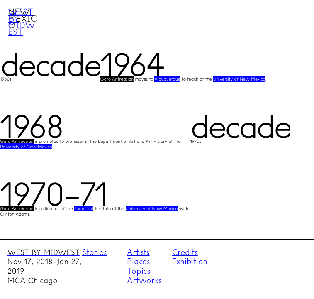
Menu (291, 22)
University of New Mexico (239, 79)
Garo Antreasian (117, 79)
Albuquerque (167, 79)
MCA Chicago (32, 280)
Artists (138, 252)
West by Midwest (21, 21)
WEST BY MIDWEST (43, 252)
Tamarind (83, 208)
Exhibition (190, 261)
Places (138, 261)
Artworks (144, 280)
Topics (139, 271)
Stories (94, 252)
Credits (185, 252)
